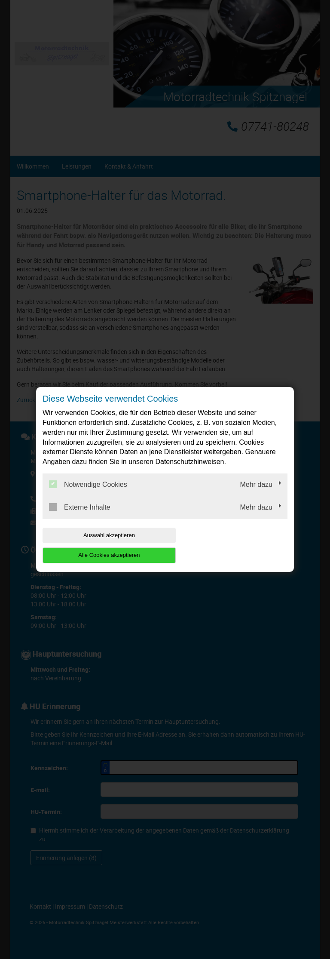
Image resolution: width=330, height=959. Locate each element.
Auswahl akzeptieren (97, 545)
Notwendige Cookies (88, 494)
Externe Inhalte (79, 517)
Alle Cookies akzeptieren (232, 545)
